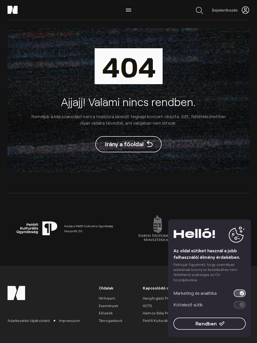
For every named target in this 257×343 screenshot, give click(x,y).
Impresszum (69, 320)
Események (108, 306)
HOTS (147, 306)
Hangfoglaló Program (161, 298)
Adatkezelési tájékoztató (29, 320)
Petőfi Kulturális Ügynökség (166, 320)
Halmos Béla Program (161, 313)
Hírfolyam (107, 298)
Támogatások (110, 320)
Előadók (106, 313)
